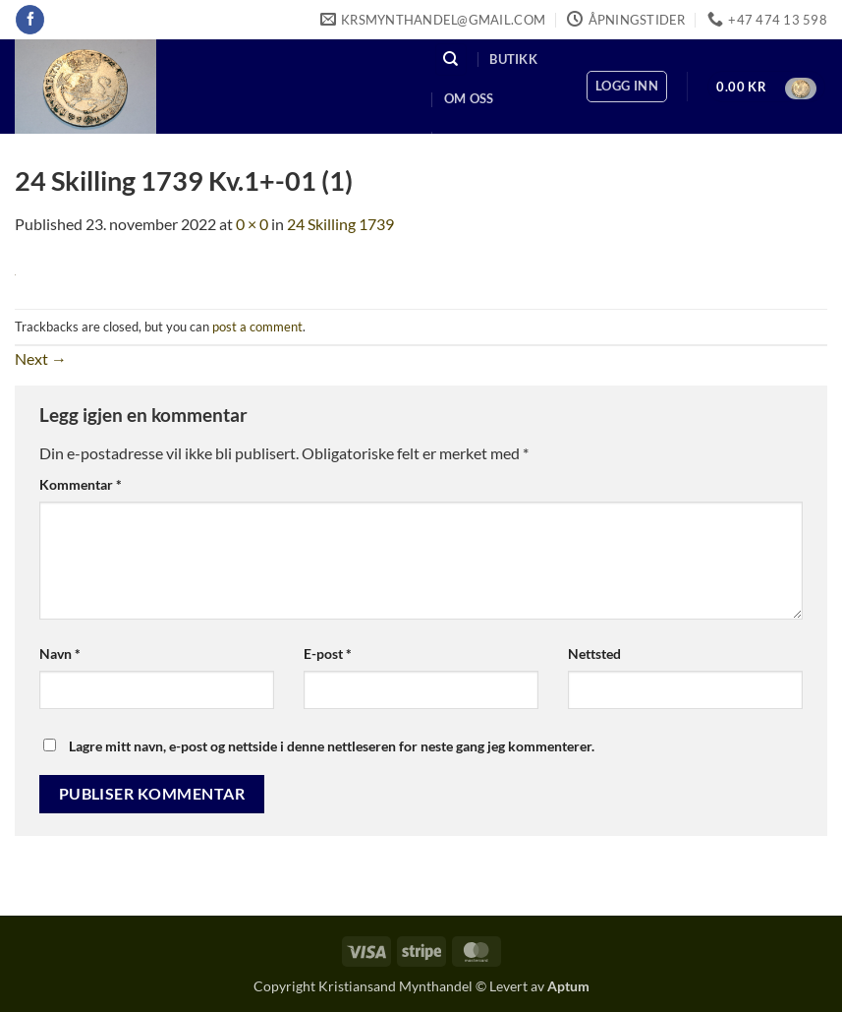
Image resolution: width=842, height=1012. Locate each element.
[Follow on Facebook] (30, 19)
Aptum (568, 986)
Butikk (513, 59)
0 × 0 (252, 223)
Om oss (469, 98)
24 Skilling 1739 (340, 223)
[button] (627, 86)
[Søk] (451, 59)
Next (41, 358)
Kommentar (80, 484)
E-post (328, 653)
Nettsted (594, 653)
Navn (60, 653)
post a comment (257, 326)
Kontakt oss (489, 139)
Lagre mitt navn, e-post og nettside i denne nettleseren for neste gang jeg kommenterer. (331, 746)
